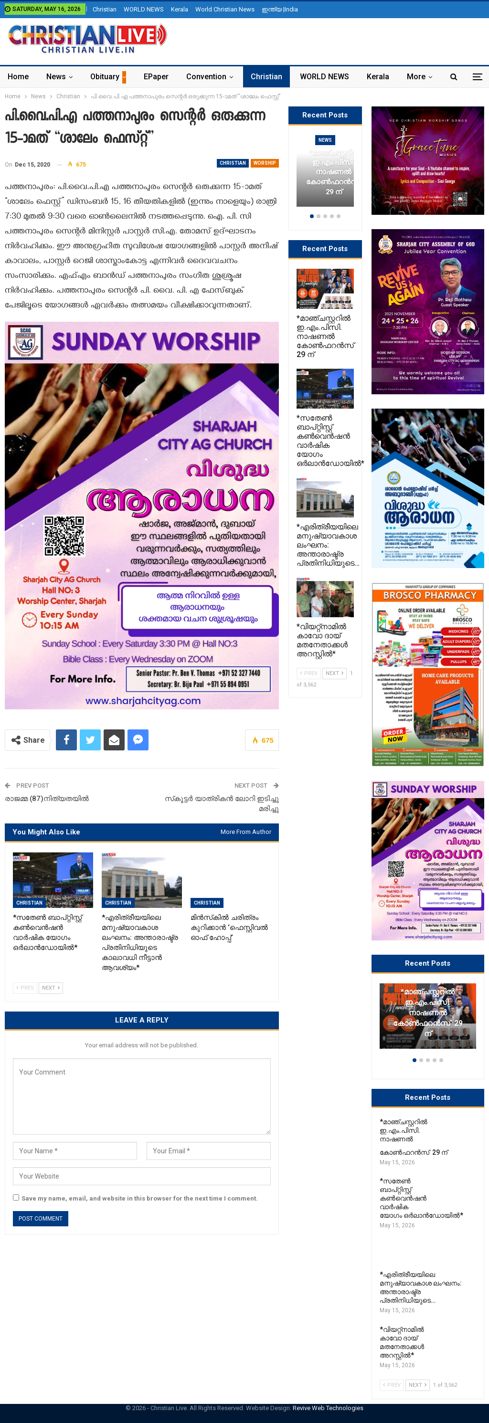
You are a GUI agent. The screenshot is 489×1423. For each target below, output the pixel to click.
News (56, 76)
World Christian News (225, 9)
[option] (428, 1020)
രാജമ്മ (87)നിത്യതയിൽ (47, 798)
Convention (206, 76)
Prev (25, 988)
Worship (265, 163)
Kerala (179, 9)
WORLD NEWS (144, 9)
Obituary (104, 76)
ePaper (156, 76)
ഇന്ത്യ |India (280, 9)
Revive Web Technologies (328, 1408)
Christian (105, 9)
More (416, 76)
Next (51, 988)
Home (18, 76)
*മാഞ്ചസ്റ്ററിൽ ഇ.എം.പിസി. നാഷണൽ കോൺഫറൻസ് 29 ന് (428, 1013)
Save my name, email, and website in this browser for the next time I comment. (139, 1198)
